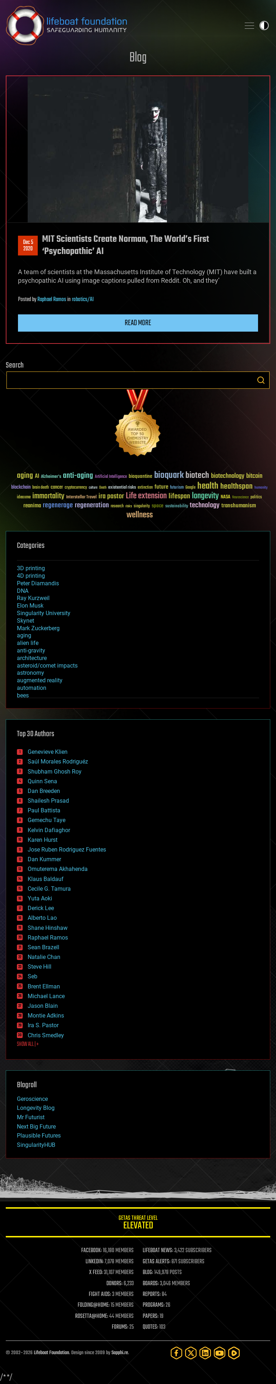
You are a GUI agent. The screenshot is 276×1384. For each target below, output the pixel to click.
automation (31, 687)
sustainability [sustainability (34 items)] (176, 506)
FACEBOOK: (91, 1250)
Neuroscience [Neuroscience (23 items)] (240, 498)
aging (24, 635)
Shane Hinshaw (48, 927)
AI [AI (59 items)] (37, 476)
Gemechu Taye (46, 820)
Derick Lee (41, 908)
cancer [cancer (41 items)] (57, 487)
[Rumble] (234, 1353)
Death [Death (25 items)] (102, 488)
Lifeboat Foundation (51, 1353)
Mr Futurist (31, 1117)
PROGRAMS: (154, 1305)
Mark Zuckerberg (38, 628)
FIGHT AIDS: (100, 1294)
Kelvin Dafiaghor (49, 830)
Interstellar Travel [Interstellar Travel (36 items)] (81, 497)
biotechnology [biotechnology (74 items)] (227, 476)
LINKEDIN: (95, 1262)
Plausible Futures (39, 1135)
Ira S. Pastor (43, 1025)
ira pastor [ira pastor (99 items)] (111, 496)
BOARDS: (151, 1283)
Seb (32, 976)
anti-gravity (31, 650)
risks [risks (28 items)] (128, 506)
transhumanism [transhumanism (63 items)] (238, 505)
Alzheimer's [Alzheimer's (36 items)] (51, 477)
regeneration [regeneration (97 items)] (92, 505)
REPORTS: (152, 1294)
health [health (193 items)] (207, 486)
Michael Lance (46, 996)
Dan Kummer (44, 859)
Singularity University (43, 613)
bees (23, 695)
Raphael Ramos (51, 299)
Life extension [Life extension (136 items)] (146, 496)
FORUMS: (120, 1327)
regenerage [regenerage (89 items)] (58, 505)
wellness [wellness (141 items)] (139, 515)
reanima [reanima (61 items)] (32, 505)
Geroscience (32, 1098)
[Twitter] (191, 1353)
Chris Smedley (46, 1035)
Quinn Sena (42, 781)
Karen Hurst (43, 839)
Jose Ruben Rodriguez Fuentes (67, 849)
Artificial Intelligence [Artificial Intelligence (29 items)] (111, 477)
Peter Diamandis (38, 583)
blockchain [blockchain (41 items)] (21, 487)
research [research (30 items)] (117, 506)
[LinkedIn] (205, 1353)
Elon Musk (30, 605)
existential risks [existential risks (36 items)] (122, 487)
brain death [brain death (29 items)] (40, 487)
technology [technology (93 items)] (205, 506)
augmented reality (40, 680)
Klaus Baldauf (46, 879)
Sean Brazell (43, 947)
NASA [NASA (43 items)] (225, 497)
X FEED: (96, 1272)
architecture (32, 658)
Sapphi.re (119, 1353)
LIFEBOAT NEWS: (158, 1250)
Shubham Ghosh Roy (55, 771)
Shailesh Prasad (48, 800)
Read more (138, 323)
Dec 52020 (28, 245)
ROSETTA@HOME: (91, 1316)
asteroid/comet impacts (47, 665)
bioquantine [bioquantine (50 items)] (140, 476)
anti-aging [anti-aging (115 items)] (78, 475)
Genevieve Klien (48, 751)
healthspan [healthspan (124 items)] (236, 486)
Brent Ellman (44, 986)
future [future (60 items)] (161, 487)
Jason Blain (43, 1005)
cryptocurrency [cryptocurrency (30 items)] (76, 487)
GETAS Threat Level (138, 1223)
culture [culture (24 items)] (93, 488)
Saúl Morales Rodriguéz (58, 761)
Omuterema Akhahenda (58, 869)
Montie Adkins (46, 1015)
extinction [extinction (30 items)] (145, 487)
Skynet (25, 620)
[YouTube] (219, 1353)
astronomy (30, 672)
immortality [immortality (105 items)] (48, 496)
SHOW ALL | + (28, 1044)
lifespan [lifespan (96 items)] (179, 496)
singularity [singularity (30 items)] (142, 506)
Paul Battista (44, 810)
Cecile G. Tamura (49, 888)
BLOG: (148, 1272)
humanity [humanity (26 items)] (261, 488)
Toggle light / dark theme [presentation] (264, 25)
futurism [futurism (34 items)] (177, 487)
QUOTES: (150, 1327)
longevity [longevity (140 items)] (205, 496)
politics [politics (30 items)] (256, 497)
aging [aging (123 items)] (25, 475)
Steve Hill (39, 966)
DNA (22, 590)
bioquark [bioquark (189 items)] (169, 475)
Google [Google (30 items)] (190, 487)
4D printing (31, 575)
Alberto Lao (42, 917)
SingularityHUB (36, 1144)
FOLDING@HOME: (94, 1305)
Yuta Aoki (40, 898)
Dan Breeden (44, 791)
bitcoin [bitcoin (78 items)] (254, 476)
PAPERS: (150, 1316)
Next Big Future (36, 1126)
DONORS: (114, 1283)
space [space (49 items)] (158, 506)
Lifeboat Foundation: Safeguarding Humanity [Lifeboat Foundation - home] (120, 25)
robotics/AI (83, 299)
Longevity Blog (36, 1107)
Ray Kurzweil (33, 598)
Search (261, 380)
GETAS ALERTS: (156, 1262)
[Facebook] (176, 1353)
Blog (138, 58)
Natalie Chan (44, 957)
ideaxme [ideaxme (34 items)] (24, 497)
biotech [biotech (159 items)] (197, 475)
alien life (27, 643)
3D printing (31, 568)
